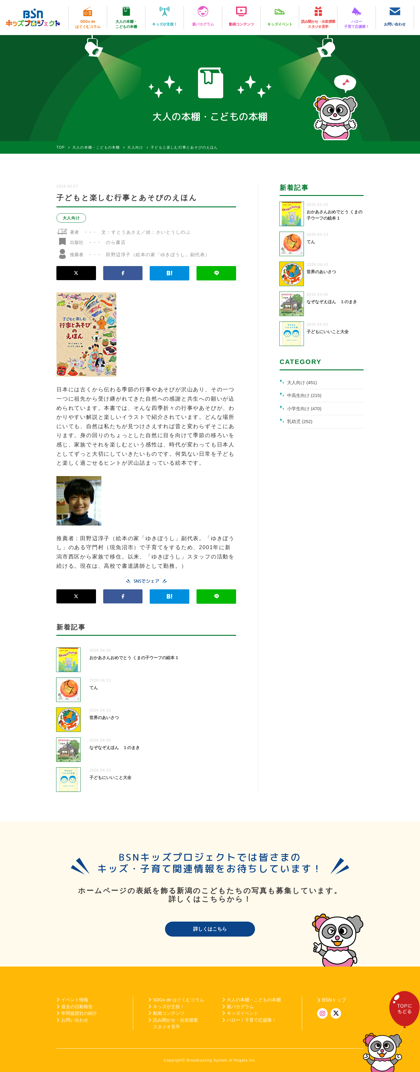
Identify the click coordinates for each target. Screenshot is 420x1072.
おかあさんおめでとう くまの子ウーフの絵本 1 (133, 657)
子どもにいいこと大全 (110, 777)
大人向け (71, 218)
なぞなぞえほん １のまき (114, 747)
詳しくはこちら (210, 928)
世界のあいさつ (104, 717)
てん (93, 687)
